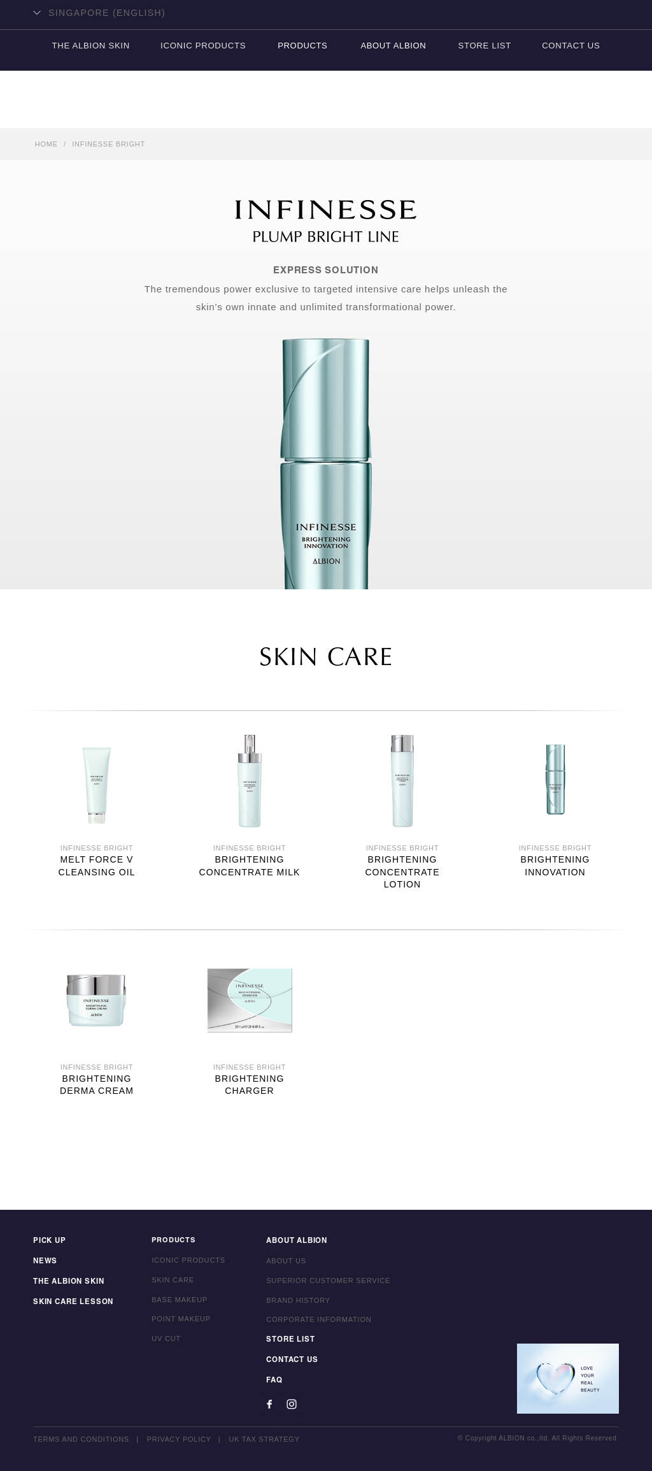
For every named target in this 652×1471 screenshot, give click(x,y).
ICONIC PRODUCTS (202, 112)
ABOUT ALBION (393, 112)
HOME (46, 144)
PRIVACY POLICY (179, 1439)
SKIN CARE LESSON (71, 1302)
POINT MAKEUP (178, 1321)
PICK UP (49, 1243)
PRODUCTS (302, 112)
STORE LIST (485, 112)
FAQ (271, 1380)
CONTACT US (573, 112)
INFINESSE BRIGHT (108, 144)
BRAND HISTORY (295, 1302)
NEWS (44, 1262)
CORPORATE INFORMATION (315, 1321)
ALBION (326, 60)
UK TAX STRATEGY (265, 1439)
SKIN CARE (169, 1282)
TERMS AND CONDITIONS (81, 1439)
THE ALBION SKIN (88, 112)
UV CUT (163, 1341)
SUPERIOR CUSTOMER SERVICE (325, 1282)
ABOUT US (283, 1262)
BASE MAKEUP (176, 1302)
